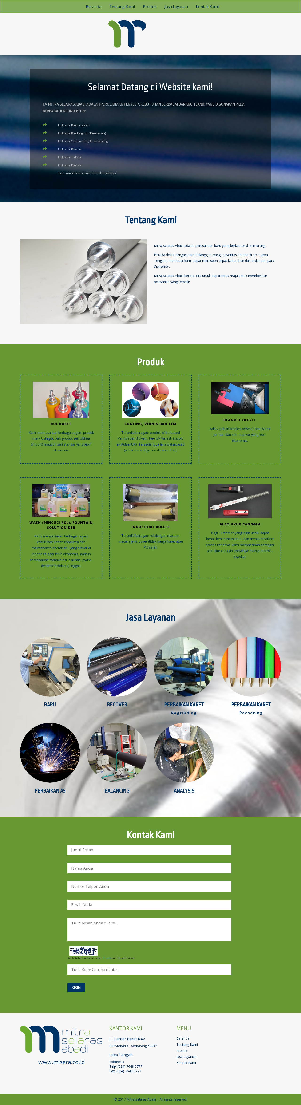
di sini (107, 958)
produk (150, 6)
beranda (93, 6)
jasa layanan (176, 6)
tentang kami (122, 6)
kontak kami (207, 6)
